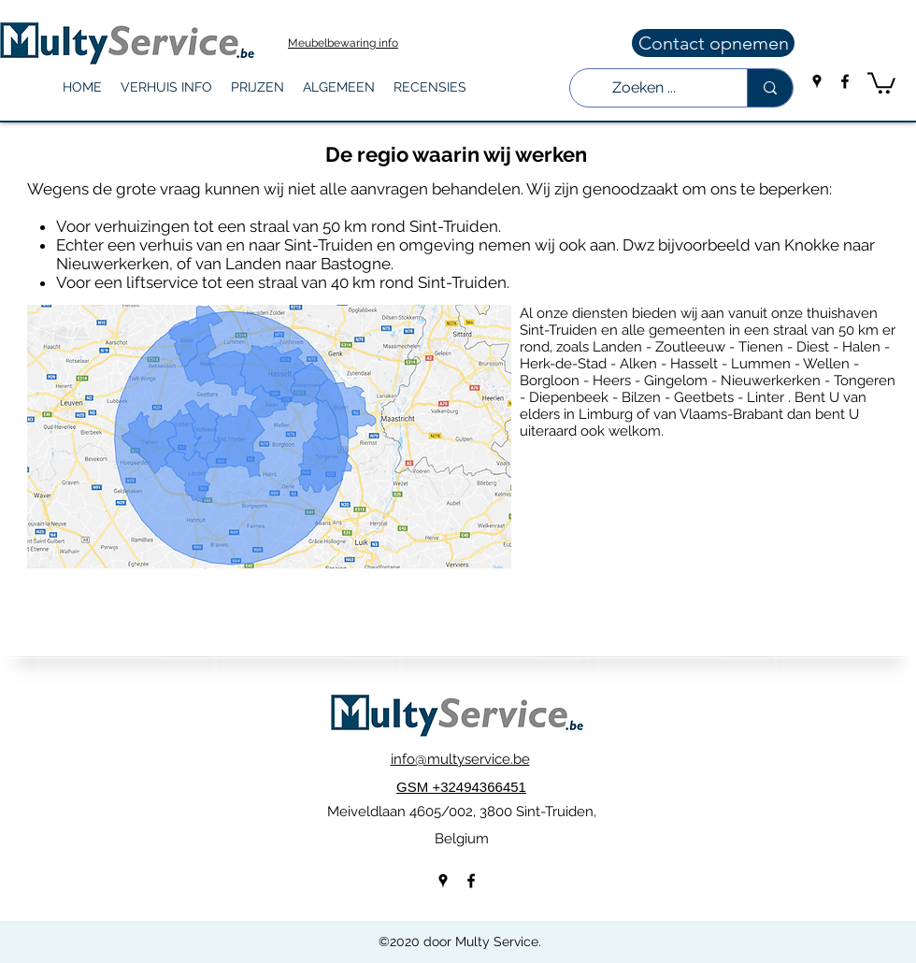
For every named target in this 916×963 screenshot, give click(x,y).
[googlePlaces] (817, 81)
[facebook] (845, 81)
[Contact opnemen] (713, 43)
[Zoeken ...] (644, 88)
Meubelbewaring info (343, 43)
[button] (166, 87)
